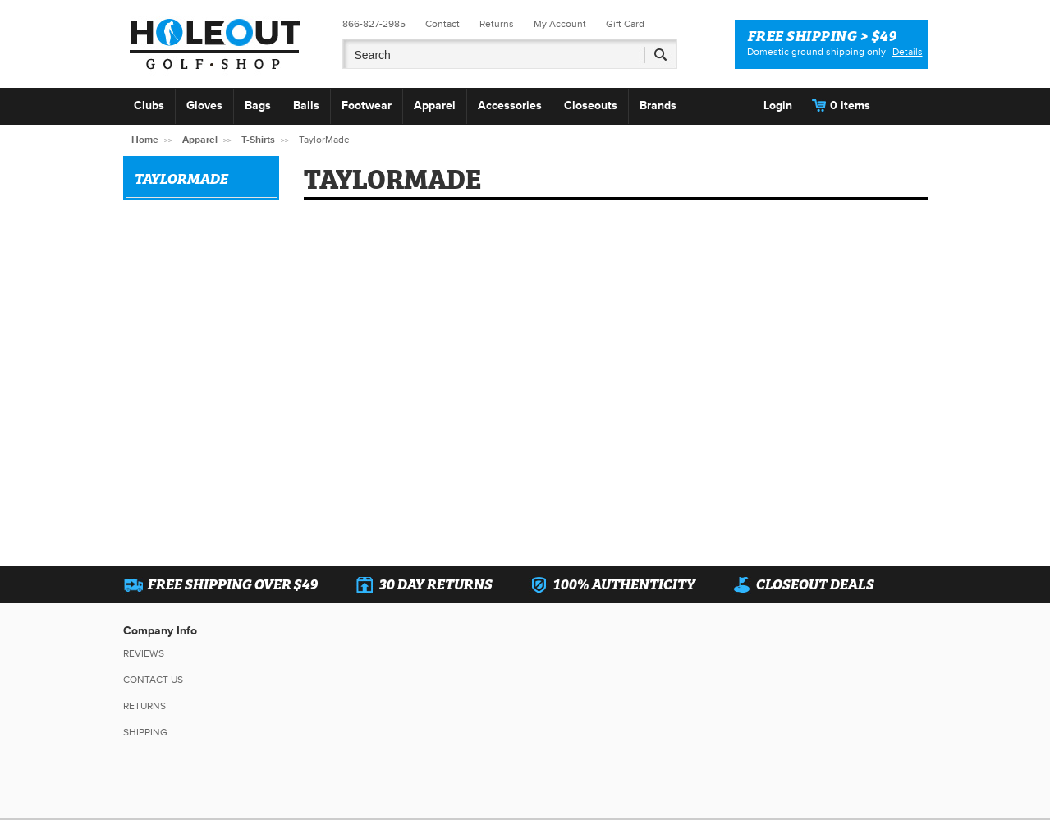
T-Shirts (258, 140)
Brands (658, 105)
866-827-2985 (374, 24)
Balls (306, 105)
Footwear (367, 105)
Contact (442, 24)
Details (907, 52)
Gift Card (625, 24)
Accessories (510, 105)
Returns (496, 24)
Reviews (143, 654)
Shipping (145, 732)
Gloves (204, 105)
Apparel (435, 105)
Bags (258, 105)
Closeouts (590, 105)
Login (777, 105)
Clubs (149, 105)
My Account (560, 24)
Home (144, 140)
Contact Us (153, 680)
